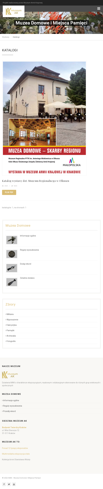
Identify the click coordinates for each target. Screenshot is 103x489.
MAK (15, 186)
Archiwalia (11, 336)
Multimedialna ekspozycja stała (16, 454)
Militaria (10, 314)
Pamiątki (10, 330)
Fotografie (11, 341)
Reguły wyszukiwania (29, 250)
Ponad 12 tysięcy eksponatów (15, 448)
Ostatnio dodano (27, 278)
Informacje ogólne (28, 236)
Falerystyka (11, 325)
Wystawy (5, 37)
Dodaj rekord (25, 264)
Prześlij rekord (9, 411)
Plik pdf (9, 192)
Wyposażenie (12, 320)
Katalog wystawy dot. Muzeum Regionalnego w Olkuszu (35, 181)
